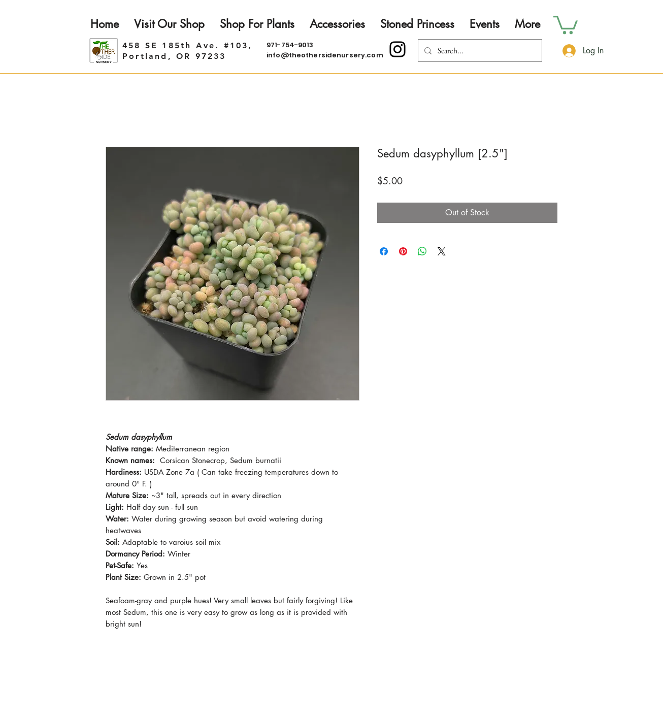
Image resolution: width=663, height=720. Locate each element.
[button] (565, 24)
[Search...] (479, 50)
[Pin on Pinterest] (403, 251)
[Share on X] (442, 251)
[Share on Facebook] (384, 251)
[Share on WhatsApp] (422, 251)
